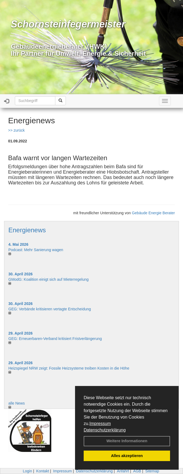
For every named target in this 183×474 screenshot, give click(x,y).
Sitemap (152, 471)
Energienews (27, 230)
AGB (137, 471)
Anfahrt (123, 471)
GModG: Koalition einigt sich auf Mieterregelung (48, 279)
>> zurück (16, 130)
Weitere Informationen (126, 441)
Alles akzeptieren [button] (127, 456)
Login (27, 471)
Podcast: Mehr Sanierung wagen (35, 250)
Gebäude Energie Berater (153, 213)
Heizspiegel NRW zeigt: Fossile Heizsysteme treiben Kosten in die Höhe (68, 368)
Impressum (100, 423)
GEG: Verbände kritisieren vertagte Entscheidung (49, 309)
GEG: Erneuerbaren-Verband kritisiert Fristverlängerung (55, 338)
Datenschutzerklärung (105, 430)
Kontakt (42, 471)
